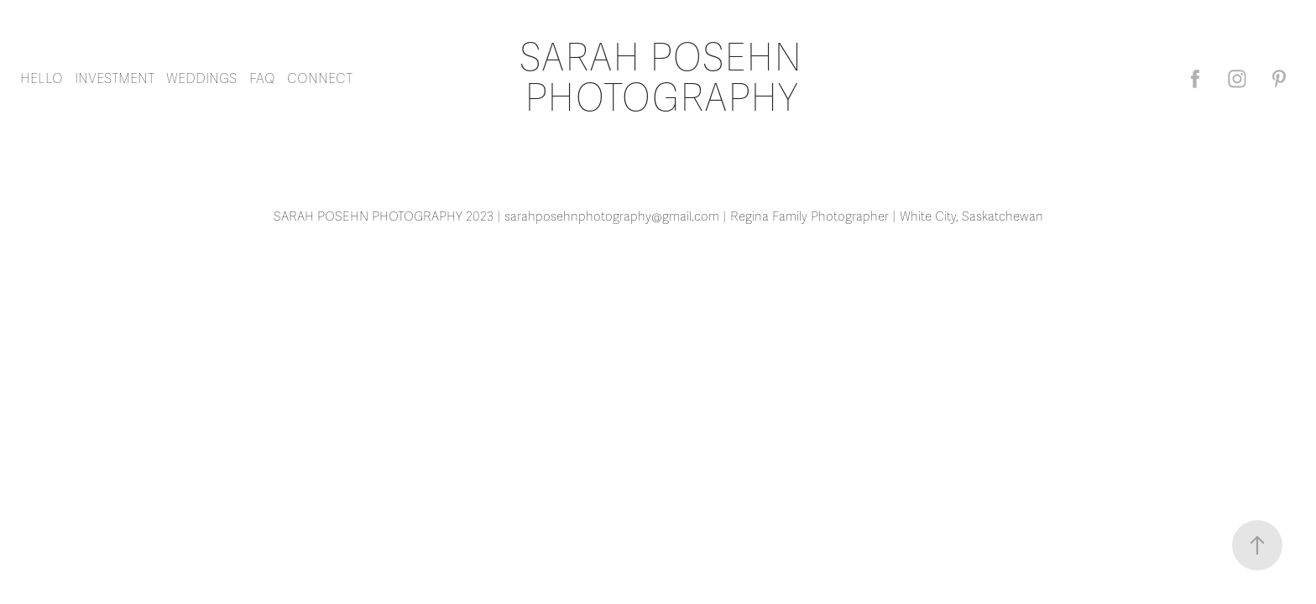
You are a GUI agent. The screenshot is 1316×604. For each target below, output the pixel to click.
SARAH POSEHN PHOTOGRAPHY (666, 78)
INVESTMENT (114, 78)
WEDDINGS (201, 78)
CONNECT (319, 78)
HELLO (41, 78)
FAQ (262, 78)
